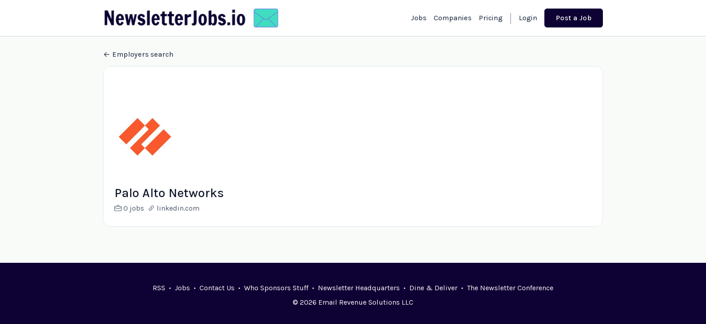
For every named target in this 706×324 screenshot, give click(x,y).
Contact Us (217, 288)
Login (528, 18)
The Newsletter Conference (510, 288)
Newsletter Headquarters (359, 288)
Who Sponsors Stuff (276, 288)
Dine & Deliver (433, 288)
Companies (452, 18)
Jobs (418, 18)
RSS (159, 288)
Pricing (490, 18)
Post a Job (574, 18)
